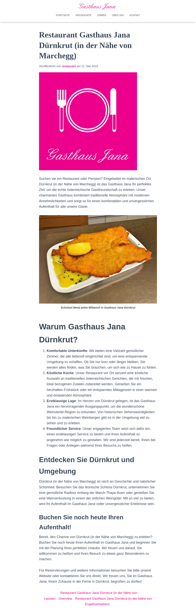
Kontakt (135, 15)
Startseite (63, 15)
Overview (63, 598)
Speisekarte (83, 15)
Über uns (118, 15)
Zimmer (101, 15)
